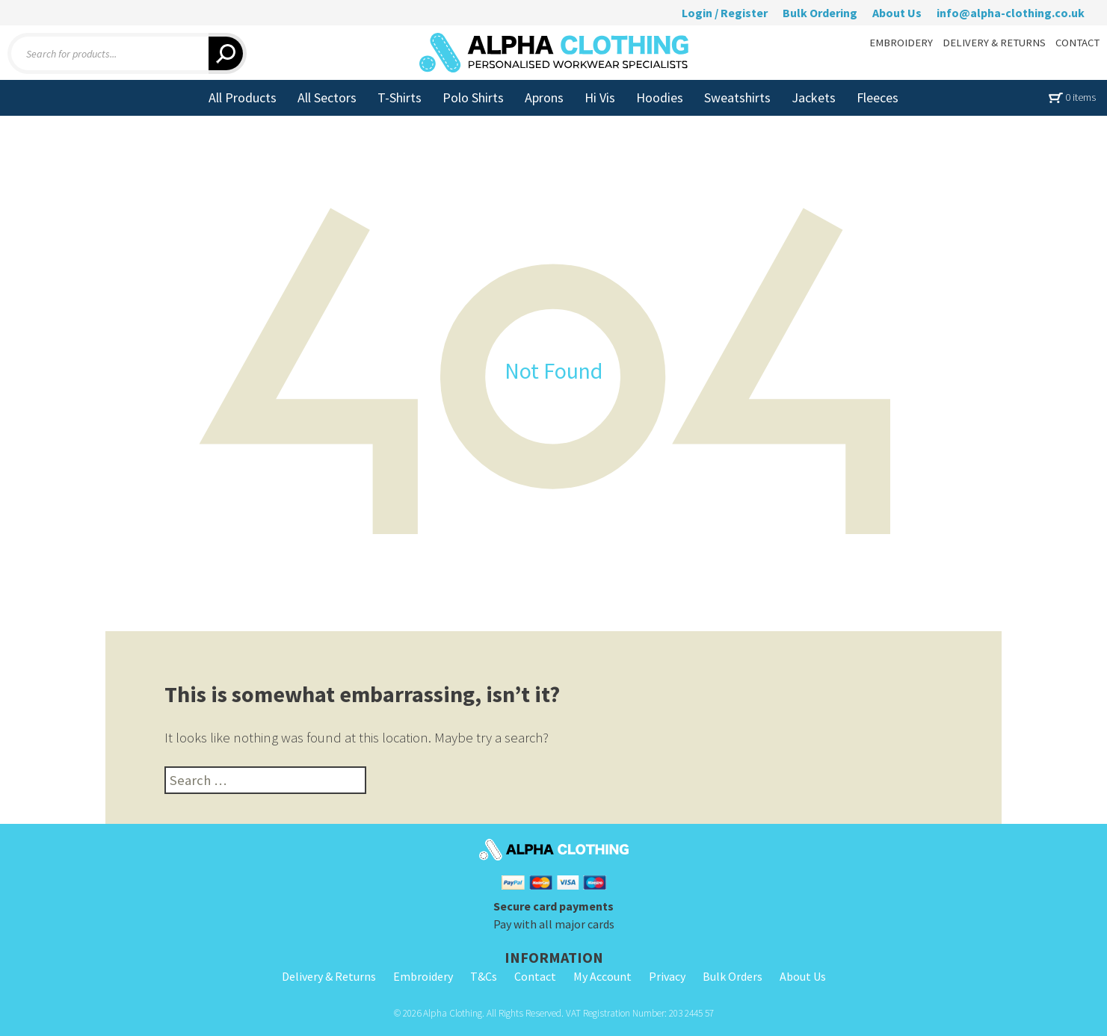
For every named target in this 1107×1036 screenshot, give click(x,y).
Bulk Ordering (820, 12)
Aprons (544, 97)
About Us (897, 12)
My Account (602, 976)
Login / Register (725, 12)
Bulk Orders (732, 976)
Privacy (667, 976)
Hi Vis (600, 97)
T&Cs (483, 976)
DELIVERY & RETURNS (994, 42)
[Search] (228, 53)
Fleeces (877, 97)
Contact (535, 976)
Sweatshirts (737, 97)
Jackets (814, 97)
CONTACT (1077, 42)
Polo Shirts (473, 97)
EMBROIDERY (901, 42)
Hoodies (659, 97)
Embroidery (423, 976)
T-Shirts (399, 97)
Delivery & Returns (329, 976)
